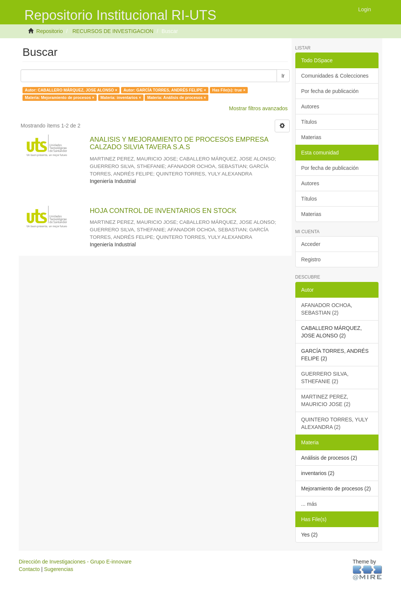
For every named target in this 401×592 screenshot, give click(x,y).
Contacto (29, 569)
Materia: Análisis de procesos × (176, 97)
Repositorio (49, 31)
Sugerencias (58, 569)
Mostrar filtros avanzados (258, 108)
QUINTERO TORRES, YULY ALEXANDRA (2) (334, 423)
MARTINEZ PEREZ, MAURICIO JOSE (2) (325, 400)
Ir (283, 76)
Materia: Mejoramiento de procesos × (59, 97)
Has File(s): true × (228, 90)
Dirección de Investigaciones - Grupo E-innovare (75, 562)
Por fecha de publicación (330, 91)
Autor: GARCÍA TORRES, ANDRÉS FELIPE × (164, 90)
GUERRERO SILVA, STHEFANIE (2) (325, 377)
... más (309, 504)
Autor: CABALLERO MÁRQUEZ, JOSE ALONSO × (71, 90)
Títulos (309, 122)
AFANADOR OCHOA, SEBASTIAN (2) (326, 309)
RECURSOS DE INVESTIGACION (112, 31)
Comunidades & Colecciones (335, 76)
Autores (310, 106)
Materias (311, 137)
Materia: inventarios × (120, 97)
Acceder (310, 244)
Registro (311, 259)
